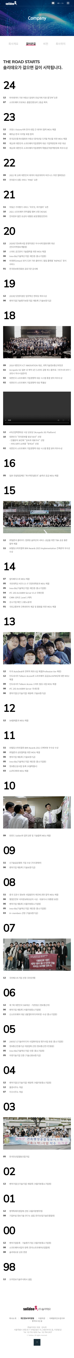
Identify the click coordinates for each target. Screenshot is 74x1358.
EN (62, 3)
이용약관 (41, 1318)
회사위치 (61, 43)
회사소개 (12, 1318)
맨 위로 (37, 1342)
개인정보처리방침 (27, 1318)
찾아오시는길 (37, 1321)
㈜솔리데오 (37, 1308)
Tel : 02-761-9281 (30, 1332)
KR (58, 3)
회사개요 (13, 43)
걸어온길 (31, 44)
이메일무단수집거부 (57, 1318)
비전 (45, 43)
